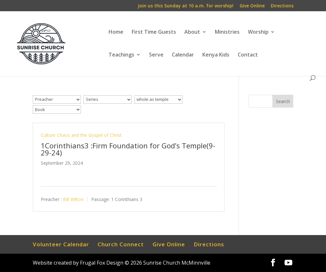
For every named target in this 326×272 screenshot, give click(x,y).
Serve (156, 55)
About (192, 32)
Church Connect (121, 244)
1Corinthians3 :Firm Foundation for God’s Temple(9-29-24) (128, 149)
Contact (248, 55)
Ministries (227, 32)
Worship (258, 32)
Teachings (121, 55)
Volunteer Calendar (61, 244)
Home (116, 32)
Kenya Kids (215, 55)
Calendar (183, 55)
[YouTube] (288, 263)
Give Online (252, 6)
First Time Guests (154, 32)
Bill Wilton (73, 199)
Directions (282, 6)
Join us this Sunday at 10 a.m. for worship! (185, 6)
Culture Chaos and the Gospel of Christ (81, 135)
